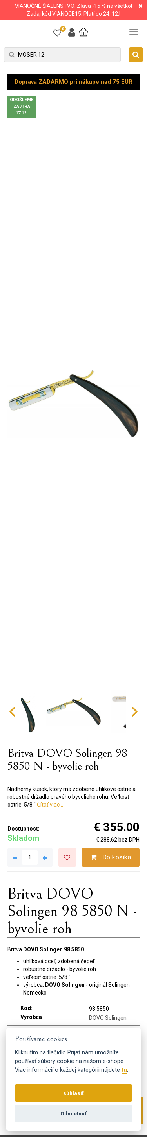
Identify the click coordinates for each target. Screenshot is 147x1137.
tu (124, 1070)
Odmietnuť (73, 1113)
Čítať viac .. (50, 805)
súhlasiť (73, 1093)
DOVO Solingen (108, 1018)
